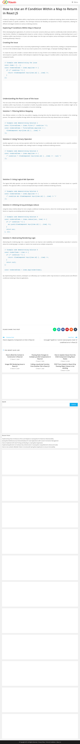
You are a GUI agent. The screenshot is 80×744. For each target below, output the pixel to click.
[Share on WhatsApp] (54, 329)
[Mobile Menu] (75, 2)
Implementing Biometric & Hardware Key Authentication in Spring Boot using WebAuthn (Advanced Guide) (30, 445)
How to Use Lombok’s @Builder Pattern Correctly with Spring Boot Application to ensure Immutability (28, 447)
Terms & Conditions (50, 742)
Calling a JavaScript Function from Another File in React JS (40, 365)
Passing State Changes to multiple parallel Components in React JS (40, 357)
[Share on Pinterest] (67, 329)
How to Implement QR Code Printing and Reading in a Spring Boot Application (22, 443)
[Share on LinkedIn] (59, 329)
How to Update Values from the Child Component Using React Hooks (65, 357)
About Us (59, 742)
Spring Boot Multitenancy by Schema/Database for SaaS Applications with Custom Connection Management (30, 441)
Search (4, 402)
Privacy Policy (41, 742)
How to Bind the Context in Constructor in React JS (15, 356)
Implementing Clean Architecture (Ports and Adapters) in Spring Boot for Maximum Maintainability (28, 439)
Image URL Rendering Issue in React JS (15, 365)
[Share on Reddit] (71, 329)
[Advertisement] (40, 88)
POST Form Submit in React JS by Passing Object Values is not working (65, 366)
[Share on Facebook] (63, 329)
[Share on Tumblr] (75, 329)
